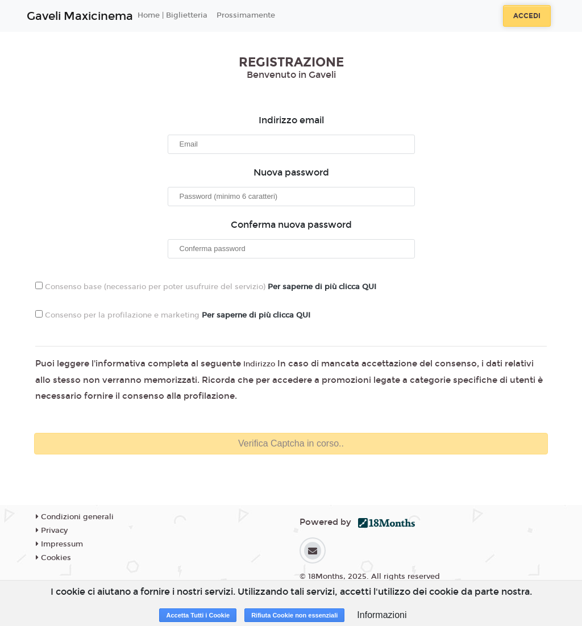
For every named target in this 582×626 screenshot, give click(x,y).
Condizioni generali (75, 516)
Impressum (59, 544)
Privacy (52, 530)
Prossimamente (246, 15)
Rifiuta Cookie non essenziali (294, 615)
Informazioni (381, 615)
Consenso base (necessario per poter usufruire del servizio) (205, 286)
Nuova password (291, 172)
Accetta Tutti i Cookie (198, 615)
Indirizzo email (291, 120)
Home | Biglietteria (172, 15)
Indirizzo (259, 364)
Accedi (527, 16)
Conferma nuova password (291, 224)
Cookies (53, 557)
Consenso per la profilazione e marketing (172, 315)
